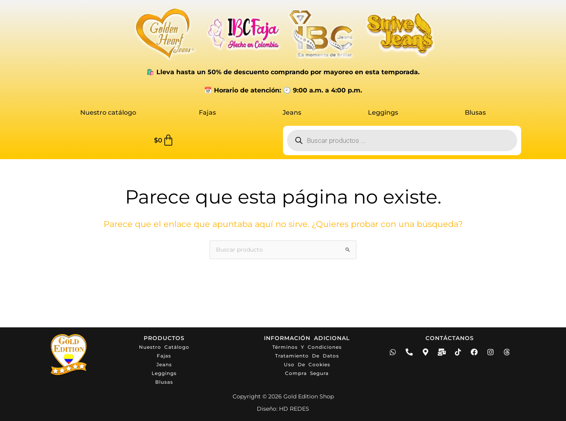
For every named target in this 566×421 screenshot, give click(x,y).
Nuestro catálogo (108, 112)
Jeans (292, 112)
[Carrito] (164, 140)
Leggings (383, 112)
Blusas (475, 112)
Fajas (207, 112)
